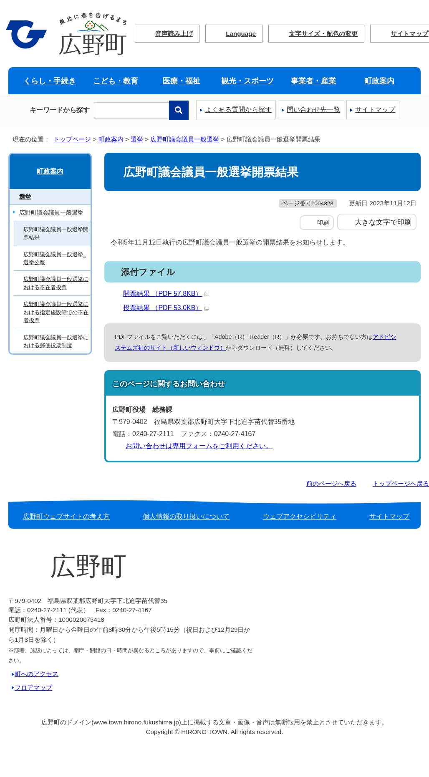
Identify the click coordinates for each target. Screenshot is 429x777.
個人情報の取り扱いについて (186, 516)
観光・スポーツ (247, 80)
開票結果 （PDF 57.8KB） (166, 293)
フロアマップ (33, 687)
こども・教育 (115, 80)
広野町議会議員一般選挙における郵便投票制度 (55, 341)
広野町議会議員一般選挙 (184, 139)
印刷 (323, 222)
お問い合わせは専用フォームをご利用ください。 (199, 445)
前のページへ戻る (331, 483)
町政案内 (379, 80)
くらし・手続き (49, 80)
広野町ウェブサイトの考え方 (66, 516)
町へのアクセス (36, 673)
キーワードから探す (60, 110)
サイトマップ (375, 109)
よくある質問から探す (238, 109)
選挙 (137, 139)
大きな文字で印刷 (383, 222)
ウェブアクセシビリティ (299, 516)
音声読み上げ (174, 33)
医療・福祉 (181, 80)
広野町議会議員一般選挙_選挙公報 (54, 258)
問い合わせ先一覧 (313, 109)
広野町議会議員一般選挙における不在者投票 (55, 283)
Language (241, 33)
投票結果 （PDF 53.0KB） (166, 307)
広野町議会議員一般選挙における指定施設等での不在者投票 (55, 312)
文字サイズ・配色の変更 (323, 33)
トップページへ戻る (401, 483)
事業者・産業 (313, 80)
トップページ (72, 139)
